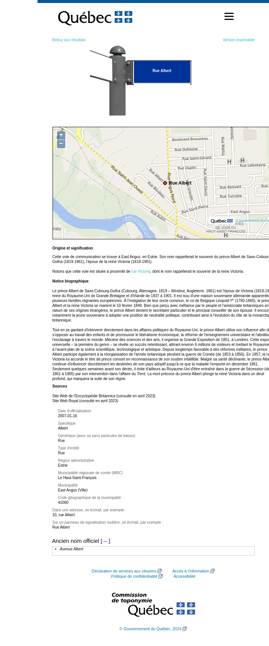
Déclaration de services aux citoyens (124, 571)
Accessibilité (184, 576)
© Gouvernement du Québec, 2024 (151, 628)
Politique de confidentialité (134, 576)
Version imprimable (238, 40)
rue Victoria (140, 271)
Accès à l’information (191, 571)
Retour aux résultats (69, 40)
